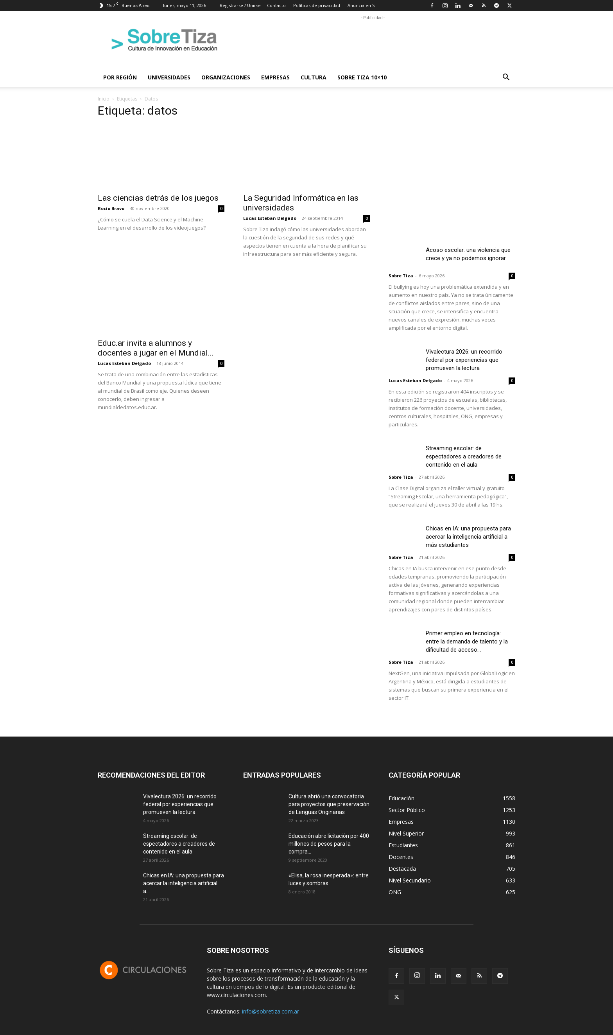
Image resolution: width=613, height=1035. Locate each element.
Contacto (276, 5)
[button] (505, 78)
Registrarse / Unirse (240, 5)
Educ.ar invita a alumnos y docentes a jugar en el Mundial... (156, 348)
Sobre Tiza (401, 276)
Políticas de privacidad (316, 5)
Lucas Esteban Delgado (269, 218)
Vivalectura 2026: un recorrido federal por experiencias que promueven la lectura (464, 360)
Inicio (103, 98)
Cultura (313, 77)
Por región (120, 77)
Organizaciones (225, 77)
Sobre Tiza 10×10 (362, 77)
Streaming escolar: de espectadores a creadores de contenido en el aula (464, 456)
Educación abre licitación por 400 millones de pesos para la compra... (329, 844)
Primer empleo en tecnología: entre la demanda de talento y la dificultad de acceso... (467, 641)
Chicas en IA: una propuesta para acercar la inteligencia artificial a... (183, 883)
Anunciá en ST (362, 5)
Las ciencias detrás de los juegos (158, 198)
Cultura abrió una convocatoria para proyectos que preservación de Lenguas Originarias (329, 804)
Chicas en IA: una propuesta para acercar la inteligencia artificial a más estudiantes (468, 536)
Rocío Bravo (111, 208)
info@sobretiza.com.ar (270, 1011)
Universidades (169, 77)
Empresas (275, 77)
